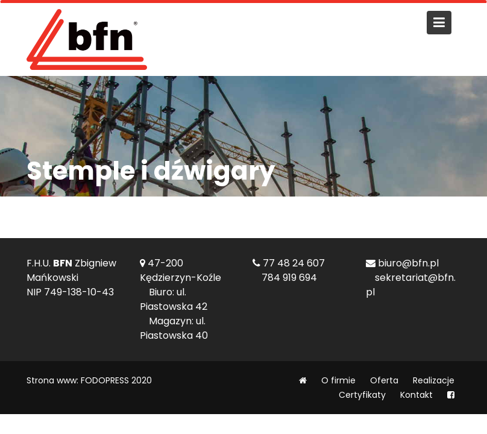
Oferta (384, 380)
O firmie (338, 380)
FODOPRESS (105, 380)
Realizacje (433, 380)
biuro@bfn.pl (408, 263)
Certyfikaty (362, 395)
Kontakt (416, 395)
